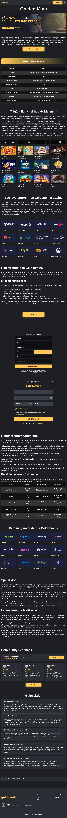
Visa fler (33, 684)
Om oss (39, 794)
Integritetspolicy (41, 799)
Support (57, 797)
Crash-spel (41, 142)
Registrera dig (58, 2)
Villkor (39, 797)
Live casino (25, 142)
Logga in (49, 2)
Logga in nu (33, 314)
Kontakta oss (58, 799)
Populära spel (9, 142)
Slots (58, 142)
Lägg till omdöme (56, 657)
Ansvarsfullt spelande (60, 794)
